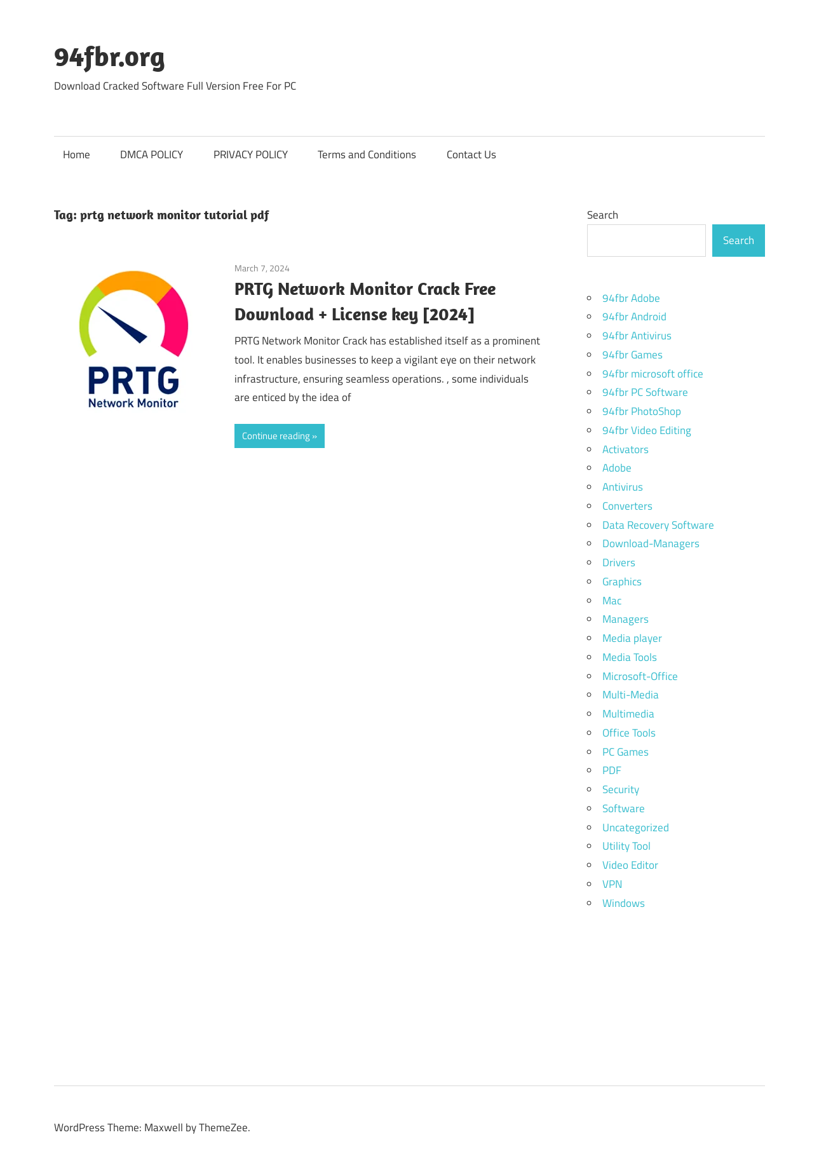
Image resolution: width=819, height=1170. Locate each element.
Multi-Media (630, 694)
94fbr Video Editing (646, 430)
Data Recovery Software (658, 525)
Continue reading (276, 435)
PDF (611, 770)
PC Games (625, 752)
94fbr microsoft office (652, 373)
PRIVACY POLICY (250, 154)
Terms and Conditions (367, 154)
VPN (612, 884)
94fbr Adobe (631, 298)
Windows (623, 903)
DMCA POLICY (151, 154)
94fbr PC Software (645, 392)
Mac (611, 600)
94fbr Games (632, 354)
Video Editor (630, 865)
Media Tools (629, 657)
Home (76, 154)
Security (620, 789)
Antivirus (622, 487)
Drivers (618, 562)
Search (602, 215)
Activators (625, 449)
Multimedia (628, 713)
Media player (632, 638)
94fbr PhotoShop (641, 411)
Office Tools (629, 732)
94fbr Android (634, 316)
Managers (625, 619)
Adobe (617, 467)
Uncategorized (635, 827)
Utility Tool (626, 846)
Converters (627, 506)
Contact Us (471, 154)
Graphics (622, 581)
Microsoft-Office (640, 676)
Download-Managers (651, 543)
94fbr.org (109, 56)
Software (623, 808)
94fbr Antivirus (637, 335)
